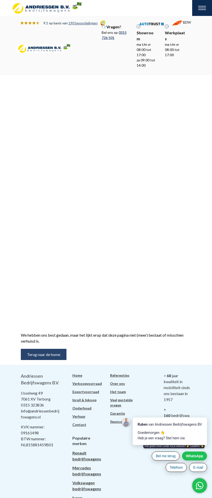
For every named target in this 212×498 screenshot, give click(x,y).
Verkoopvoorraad (87, 383)
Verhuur (79, 416)
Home (77, 375)
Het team (118, 392)
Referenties (119, 375)
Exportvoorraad (85, 392)
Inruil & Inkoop (84, 400)
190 (83, 23)
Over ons (117, 383)
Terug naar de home (43, 354)
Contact (79, 424)
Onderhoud (81, 408)
